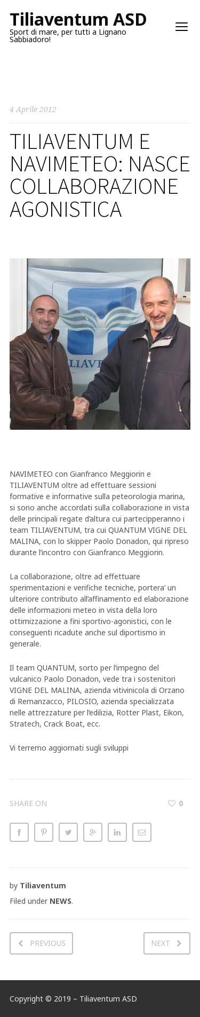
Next (160, 943)
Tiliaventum (43, 885)
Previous (48, 943)
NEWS (60, 901)
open (181, 26)
